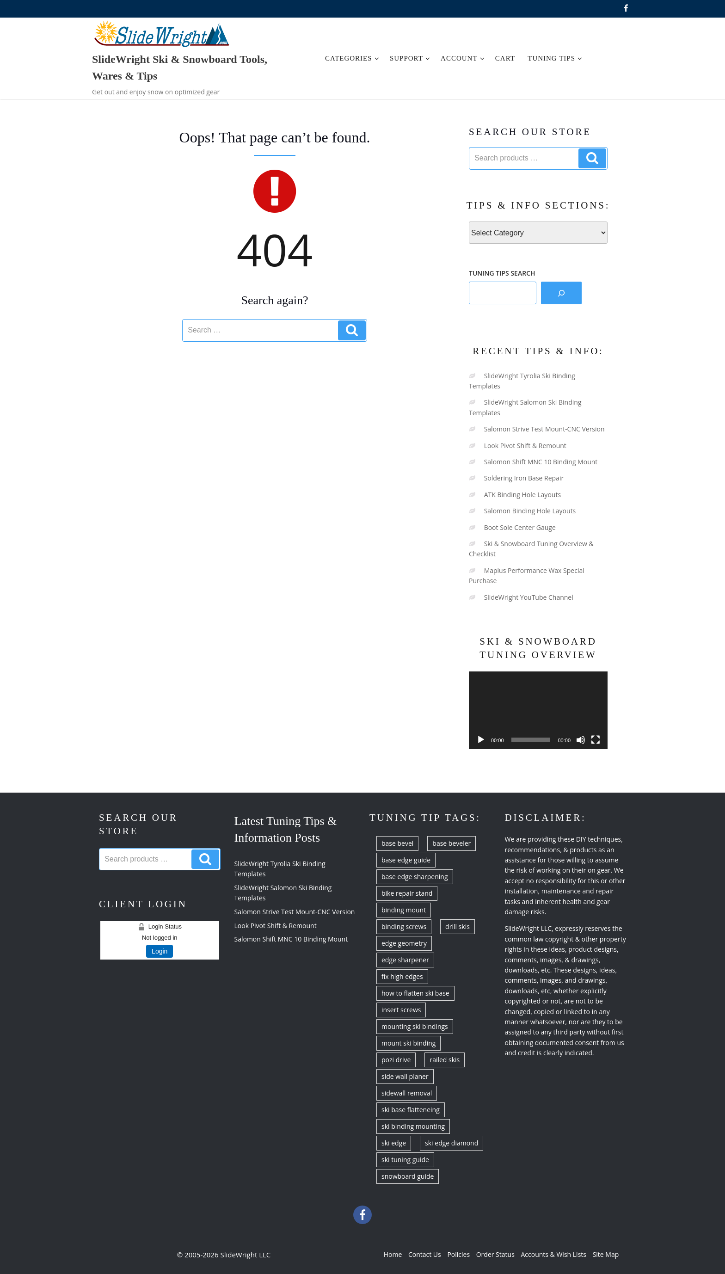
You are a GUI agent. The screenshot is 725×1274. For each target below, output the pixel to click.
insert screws (401, 1009)
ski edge (393, 1143)
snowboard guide (407, 1176)
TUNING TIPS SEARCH (502, 273)
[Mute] (580, 740)
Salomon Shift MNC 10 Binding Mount (541, 461)
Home (393, 1254)
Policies (458, 1254)
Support (410, 58)
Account (463, 58)
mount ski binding (408, 1043)
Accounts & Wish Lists (553, 1254)
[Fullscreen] (595, 740)
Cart (505, 58)
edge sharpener (405, 959)
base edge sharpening (414, 876)
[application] (538, 710)
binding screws (403, 926)
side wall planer (405, 1076)
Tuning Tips (555, 58)
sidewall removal (406, 1093)
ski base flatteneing (410, 1109)
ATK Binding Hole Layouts (522, 494)
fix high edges (402, 976)
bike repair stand (406, 893)
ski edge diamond (451, 1143)
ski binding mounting (413, 1126)
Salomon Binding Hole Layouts (530, 510)
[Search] (561, 293)
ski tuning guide (405, 1159)
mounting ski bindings (414, 1026)
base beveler (451, 843)
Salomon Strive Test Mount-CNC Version (544, 429)
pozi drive (396, 1059)
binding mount (403, 909)
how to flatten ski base (415, 993)
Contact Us (424, 1254)
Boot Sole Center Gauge (520, 527)
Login (159, 951)
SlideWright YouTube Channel (528, 597)
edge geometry (404, 943)
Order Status (495, 1254)
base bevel (397, 843)
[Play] (480, 740)
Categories (352, 58)
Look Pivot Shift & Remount (525, 445)
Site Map (606, 1254)
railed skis (445, 1059)
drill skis (457, 926)
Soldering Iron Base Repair (524, 478)
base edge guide (405, 859)
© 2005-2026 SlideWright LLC (224, 1254)
